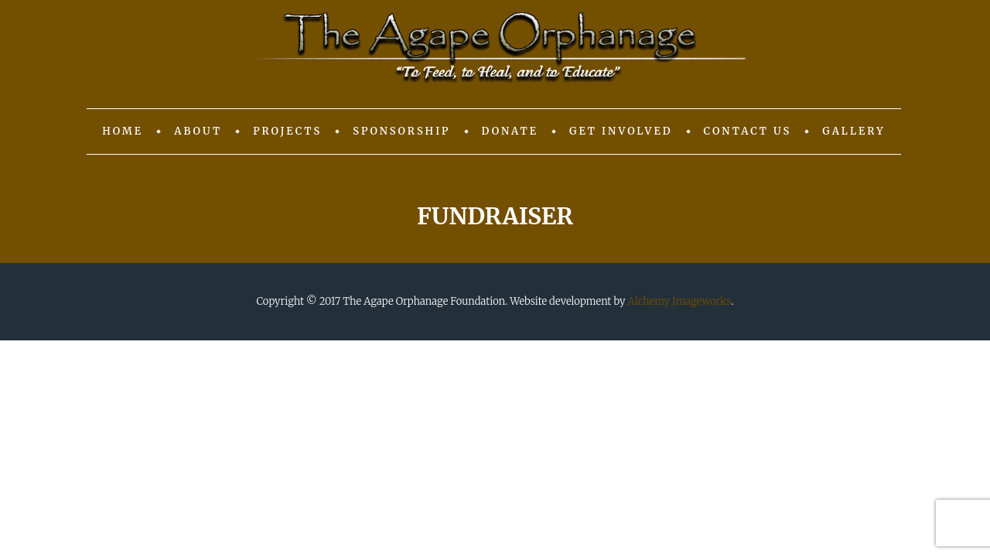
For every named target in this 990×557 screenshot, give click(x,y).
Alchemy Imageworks (680, 301)
